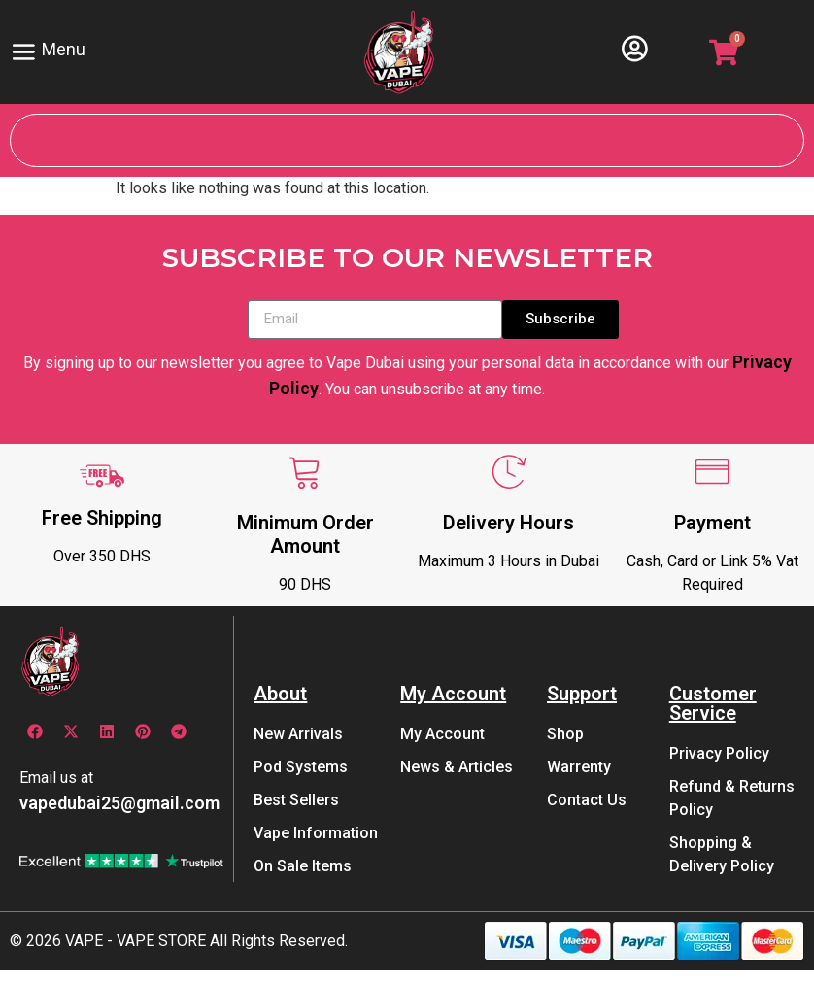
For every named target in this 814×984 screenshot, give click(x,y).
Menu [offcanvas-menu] (53, 51)
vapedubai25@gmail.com (119, 815)
